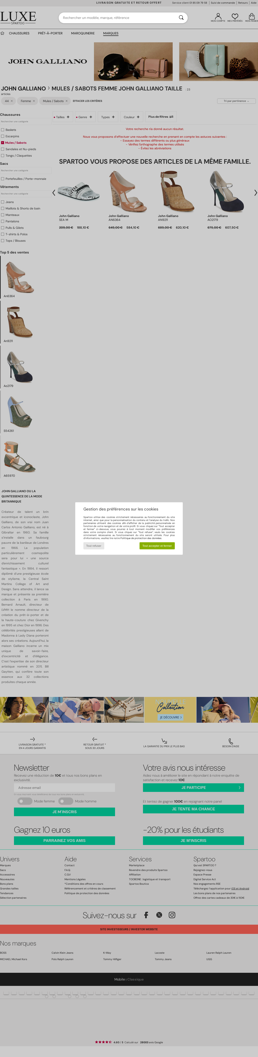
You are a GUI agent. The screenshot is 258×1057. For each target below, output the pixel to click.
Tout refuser (93, 545)
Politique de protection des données (140, 538)
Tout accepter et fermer (157, 545)
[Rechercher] (181, 17)
